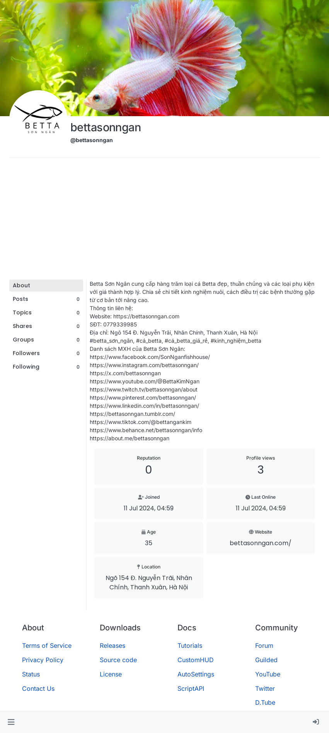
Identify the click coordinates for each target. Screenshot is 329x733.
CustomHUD (195, 660)
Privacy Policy (42, 660)
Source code (118, 660)
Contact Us (38, 688)
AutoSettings (195, 674)
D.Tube (265, 702)
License (111, 674)
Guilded (266, 660)
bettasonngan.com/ (260, 543)
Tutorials (189, 645)
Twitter (265, 688)
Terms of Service (47, 645)
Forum (264, 645)
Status (31, 674)
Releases (112, 645)
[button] (11, 722)
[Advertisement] (164, 221)
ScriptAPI (190, 688)
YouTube (267, 674)
